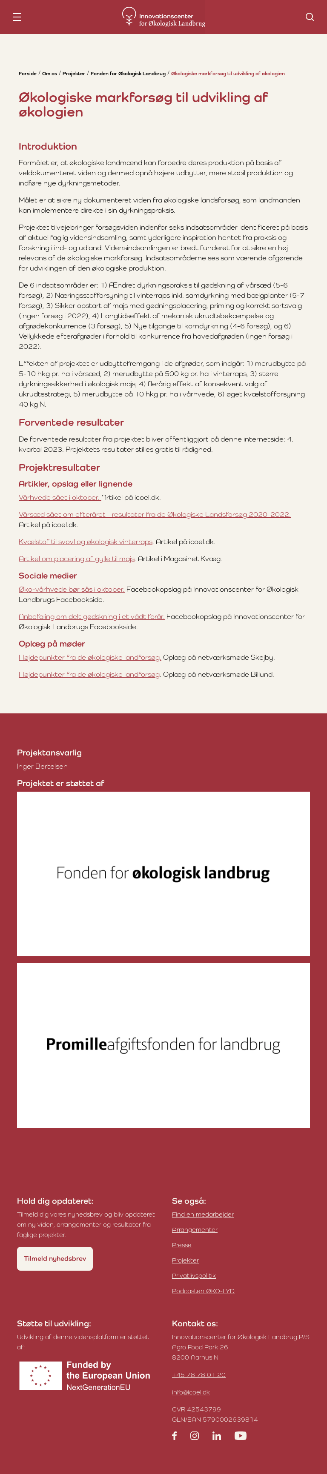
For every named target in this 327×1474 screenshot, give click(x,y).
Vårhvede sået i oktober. (60, 497)
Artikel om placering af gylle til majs (77, 558)
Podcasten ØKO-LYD (203, 1290)
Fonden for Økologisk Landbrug (128, 74)
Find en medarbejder (203, 1214)
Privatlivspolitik (194, 1275)
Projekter (74, 74)
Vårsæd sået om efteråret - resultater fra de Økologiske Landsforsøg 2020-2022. (155, 514)
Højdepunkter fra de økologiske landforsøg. (90, 657)
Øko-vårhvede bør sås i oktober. (72, 589)
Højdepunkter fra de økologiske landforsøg (89, 674)
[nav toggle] (17, 17)
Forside (28, 74)
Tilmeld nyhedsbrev (55, 1258)
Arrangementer (195, 1229)
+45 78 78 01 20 (199, 1374)
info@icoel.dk (191, 1392)
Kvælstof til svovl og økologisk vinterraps (85, 541)
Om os (49, 74)
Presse (182, 1245)
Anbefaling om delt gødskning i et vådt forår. (92, 616)
